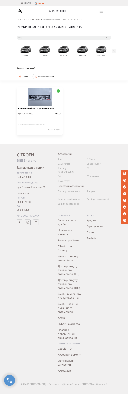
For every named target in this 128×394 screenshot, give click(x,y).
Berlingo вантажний (98, 199)
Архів (61, 317)
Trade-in (92, 238)
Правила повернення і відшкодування (68, 333)
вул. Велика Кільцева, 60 (31, 187)
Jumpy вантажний (68, 203)
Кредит (91, 220)
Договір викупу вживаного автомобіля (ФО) (68, 270)
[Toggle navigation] (105, 11)
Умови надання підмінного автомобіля (68, 307)
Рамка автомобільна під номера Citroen (36, 108)
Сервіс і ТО (65, 348)
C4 (59, 176)
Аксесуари (64, 370)
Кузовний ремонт (69, 354)
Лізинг (91, 232)
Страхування (95, 226)
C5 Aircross (64, 163)
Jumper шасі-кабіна (69, 199)
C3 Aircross (93, 176)
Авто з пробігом (68, 240)
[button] (39, 3)
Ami (60, 159)
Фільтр (24, 76)
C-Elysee (91, 159)
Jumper (91, 191)
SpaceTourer (94, 163)
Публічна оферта (69, 323)
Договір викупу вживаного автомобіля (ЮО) (69, 283)
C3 (88, 168)
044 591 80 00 (24, 177)
